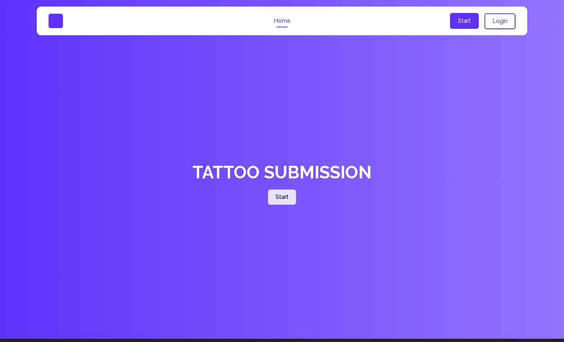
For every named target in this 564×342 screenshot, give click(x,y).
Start (464, 20)
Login (500, 21)
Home (282, 20)
